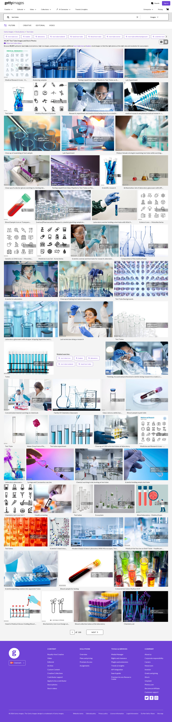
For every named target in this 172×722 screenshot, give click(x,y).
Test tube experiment (58, 446)
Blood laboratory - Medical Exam (149, 515)
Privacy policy (103, 713)
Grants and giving (151, 673)
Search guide (116, 673)
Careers (148, 662)
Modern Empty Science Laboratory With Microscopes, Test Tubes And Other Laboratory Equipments (110, 548)
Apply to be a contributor (56, 681)
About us (148, 654)
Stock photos (52, 685)
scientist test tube (160, 37)
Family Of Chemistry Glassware (66, 413)
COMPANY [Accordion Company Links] (149, 649)
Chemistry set (129, 624)
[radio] (161, 42)
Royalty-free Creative (55, 654)
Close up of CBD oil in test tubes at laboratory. (112, 446)
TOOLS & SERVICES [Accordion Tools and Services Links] (119, 649)
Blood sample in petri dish (136, 413)
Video (49, 658)
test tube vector (113, 37)
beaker (26, 37)
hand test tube (76, 37)
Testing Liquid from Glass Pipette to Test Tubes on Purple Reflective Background (82, 188)
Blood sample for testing (69, 589)
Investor (148, 670)
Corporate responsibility (154, 658)
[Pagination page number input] (72, 632)
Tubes (7, 377)
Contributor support (55, 677)
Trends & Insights (117, 666)
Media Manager (117, 654)
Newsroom (149, 666)
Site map (160, 713)
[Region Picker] (17, 662)
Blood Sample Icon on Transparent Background (22, 222)
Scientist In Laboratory (13, 299)
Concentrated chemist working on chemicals (21, 413)
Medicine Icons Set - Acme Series (51, 259)
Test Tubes (119, 339)
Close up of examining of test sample (18, 153)
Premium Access (86, 662)
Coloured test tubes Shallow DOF (127, 589)
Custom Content (53, 670)
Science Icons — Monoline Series (151, 222)
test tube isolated (57, 37)
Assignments (84, 666)
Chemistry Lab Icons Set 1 (14, 515)
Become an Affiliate (152, 688)
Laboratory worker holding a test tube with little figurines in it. (116, 222)
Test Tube (9, 446)
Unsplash (148, 681)
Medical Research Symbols (45, 113)
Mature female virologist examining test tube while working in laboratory (143, 153)
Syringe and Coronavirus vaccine (39, 482)
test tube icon (12, 37)
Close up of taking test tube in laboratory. (75, 299)
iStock (147, 677)
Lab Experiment (131, 80)
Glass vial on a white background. (115, 413)
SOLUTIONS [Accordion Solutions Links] (85, 649)
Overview (83, 654)
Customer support (151, 692)
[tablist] (39, 25)
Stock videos (52, 688)
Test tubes (9, 113)
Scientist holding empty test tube (137, 482)
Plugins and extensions (119, 662)
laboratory (40, 37)
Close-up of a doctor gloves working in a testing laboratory (27, 188)
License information (117, 713)
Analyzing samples (40, 80)
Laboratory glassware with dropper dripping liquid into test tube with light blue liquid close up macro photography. (48, 339)
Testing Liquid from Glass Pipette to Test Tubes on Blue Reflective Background (107, 80)
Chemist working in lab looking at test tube (92, 482)
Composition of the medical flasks (134, 259)
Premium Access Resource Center (121, 678)
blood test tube (94, 37)
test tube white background (136, 37)
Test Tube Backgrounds (124, 299)
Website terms (78, 713)
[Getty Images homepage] (14, 3)
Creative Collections (55, 673)
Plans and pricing (86, 658)
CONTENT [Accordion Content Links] (51, 649)
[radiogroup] (163, 42)
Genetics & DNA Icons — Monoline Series (20, 259)
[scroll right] (166, 37)
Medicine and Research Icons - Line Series (155, 446)
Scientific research (109, 188)
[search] (9, 17)
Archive (50, 666)
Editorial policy (91, 713)
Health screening (41, 515)
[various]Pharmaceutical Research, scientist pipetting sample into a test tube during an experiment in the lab (76, 222)
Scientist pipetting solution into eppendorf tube (22, 589)
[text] (74, 17)
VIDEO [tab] (52, 25)
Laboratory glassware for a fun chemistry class (22, 482)
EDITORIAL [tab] (40, 25)
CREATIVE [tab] (27, 25)
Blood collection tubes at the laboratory (90, 624)
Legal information (132, 713)
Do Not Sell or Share (148, 713)
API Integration (117, 670)
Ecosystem (99, 515)
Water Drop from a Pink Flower (39, 446)
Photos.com (149, 685)
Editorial (50, 662)
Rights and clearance (119, 658)
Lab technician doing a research (72, 339)
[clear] (138, 17)
